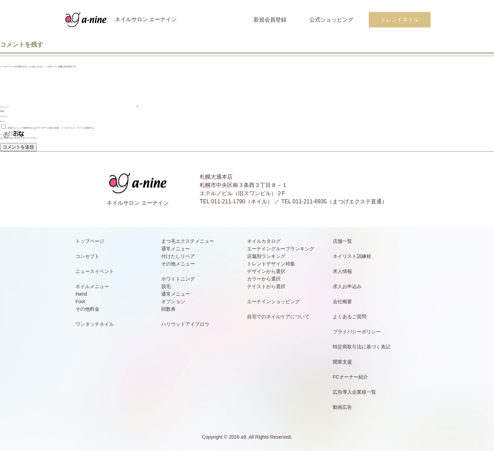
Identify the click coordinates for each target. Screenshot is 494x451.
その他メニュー (178, 263)
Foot (80, 301)
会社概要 (342, 301)
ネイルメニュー (92, 286)
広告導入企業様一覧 (354, 392)
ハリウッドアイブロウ (185, 324)
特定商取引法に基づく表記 (361, 346)
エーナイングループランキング (280, 248)
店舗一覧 (342, 241)
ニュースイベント (94, 271)
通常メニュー (175, 248)
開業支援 (342, 362)
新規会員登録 (270, 20)
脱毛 (166, 286)
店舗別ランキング (266, 256)
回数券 (168, 309)
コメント (5, 107)
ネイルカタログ (264, 241)
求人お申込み (347, 286)
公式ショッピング (331, 20)
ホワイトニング (178, 279)
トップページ (89, 241)
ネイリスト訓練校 (352, 256)
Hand (81, 294)
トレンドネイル (399, 20)
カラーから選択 (264, 279)
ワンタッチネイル (94, 324)
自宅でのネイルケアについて (278, 316)
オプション (173, 301)
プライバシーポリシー (357, 331)
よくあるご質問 (349, 316)
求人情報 (342, 271)
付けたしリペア (178, 256)
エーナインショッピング (273, 301)
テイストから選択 (266, 286)
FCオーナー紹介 (350, 377)
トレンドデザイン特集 (271, 263)
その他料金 (87, 309)
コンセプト (87, 256)
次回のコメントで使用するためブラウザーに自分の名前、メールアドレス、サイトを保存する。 (52, 128)
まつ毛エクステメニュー (187, 241)
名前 (2, 111)
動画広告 (342, 407)
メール (4, 116)
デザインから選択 (266, 271)
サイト (3, 121)
